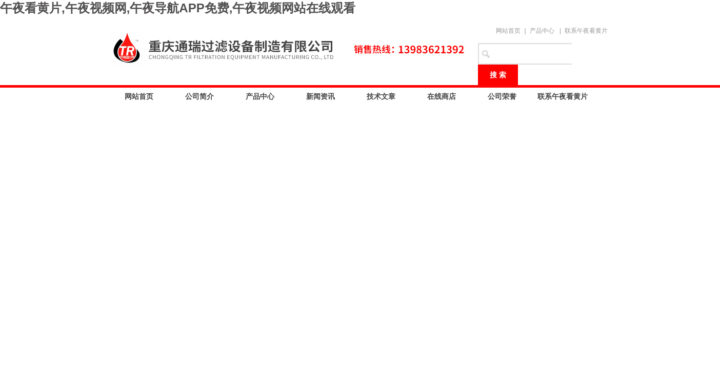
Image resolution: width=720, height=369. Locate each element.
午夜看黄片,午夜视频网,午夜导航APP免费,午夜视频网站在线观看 (177, 8)
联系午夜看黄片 (586, 30)
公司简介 (199, 96)
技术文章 (381, 96)
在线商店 (441, 96)
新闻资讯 (320, 96)
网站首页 (508, 30)
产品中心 (542, 30)
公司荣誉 (502, 96)
